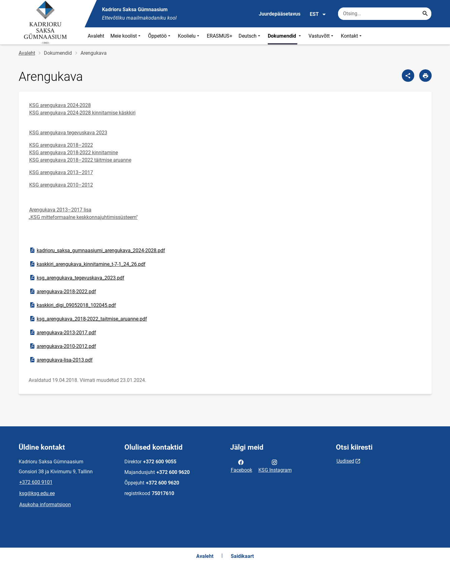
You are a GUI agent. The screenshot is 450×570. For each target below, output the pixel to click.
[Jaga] (408, 75)
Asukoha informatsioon (45, 504)
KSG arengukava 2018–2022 (61, 145)
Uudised (345, 461)
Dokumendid (285, 36)
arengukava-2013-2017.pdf (62, 332)
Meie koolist (126, 36)
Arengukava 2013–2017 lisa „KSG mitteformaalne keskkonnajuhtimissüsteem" (83, 213)
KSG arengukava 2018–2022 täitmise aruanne (80, 160)
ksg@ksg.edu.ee (37, 493)
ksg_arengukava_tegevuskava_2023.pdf (76, 277)
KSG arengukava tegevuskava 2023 (68, 133)
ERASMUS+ (219, 36)
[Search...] (425, 13)
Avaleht (96, 36)
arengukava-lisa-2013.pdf (61, 360)
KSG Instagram (275, 465)
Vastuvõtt (322, 36)
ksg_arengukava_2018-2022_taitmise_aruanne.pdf (88, 318)
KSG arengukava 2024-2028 (60, 105)
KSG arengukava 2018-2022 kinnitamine (73, 152)
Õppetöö (160, 36)
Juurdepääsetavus (279, 14)
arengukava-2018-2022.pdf (62, 291)
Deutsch (250, 36)
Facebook (241, 465)
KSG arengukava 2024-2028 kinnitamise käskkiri (82, 113)
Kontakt (352, 36)
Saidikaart (242, 556)
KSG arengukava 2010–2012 (61, 185)
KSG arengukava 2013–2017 (61, 172)
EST (318, 14)
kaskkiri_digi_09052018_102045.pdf (72, 305)
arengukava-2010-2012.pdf (62, 346)
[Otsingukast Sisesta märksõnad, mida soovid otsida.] (384, 13)
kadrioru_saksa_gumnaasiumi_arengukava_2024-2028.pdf (97, 250)
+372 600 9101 (36, 482)
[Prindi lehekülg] (425, 75)
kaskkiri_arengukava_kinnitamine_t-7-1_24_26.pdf (87, 264)
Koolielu (189, 36)
